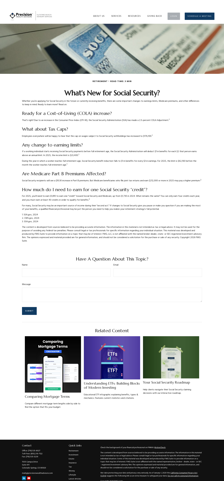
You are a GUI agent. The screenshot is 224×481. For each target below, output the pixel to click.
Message (26, 276)
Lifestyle (72, 466)
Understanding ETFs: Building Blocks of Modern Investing (112, 377)
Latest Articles (75, 470)
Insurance (73, 454)
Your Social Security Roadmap (166, 374)
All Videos (73, 474)
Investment (73, 446)
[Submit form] (29, 302)
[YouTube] (29, 470)
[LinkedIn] (24, 470)
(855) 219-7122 (36, 445)
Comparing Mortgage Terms (47, 388)
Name (25, 256)
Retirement (74, 442)
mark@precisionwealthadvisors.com (37, 464)
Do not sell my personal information (183, 467)
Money (72, 462)
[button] (99, 7)
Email (115, 256)
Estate (71, 450)
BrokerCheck (160, 439)
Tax (70, 458)
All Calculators (75, 478)
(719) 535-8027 (34, 442)
